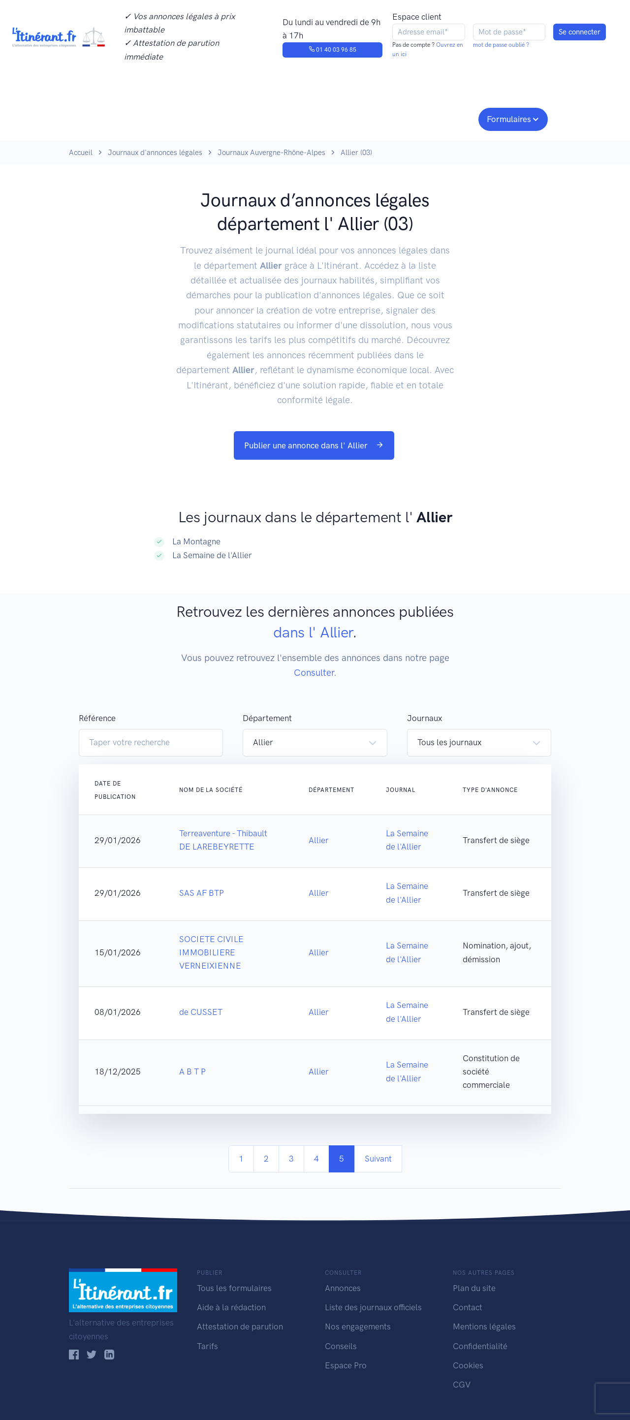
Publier (107, 118)
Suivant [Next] (378, 1159)
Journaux (230, 118)
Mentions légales (484, 1326)
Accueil (81, 152)
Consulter (171, 118)
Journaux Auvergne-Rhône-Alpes (271, 152)
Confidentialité (480, 1346)
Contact (467, 1307)
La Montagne (196, 541)
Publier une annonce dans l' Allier (314, 445)
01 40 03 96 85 (332, 49)
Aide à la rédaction (231, 1307)
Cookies (468, 1365)
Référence (97, 718)
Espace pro (446, 118)
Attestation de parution (240, 1326)
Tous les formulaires (234, 1288)
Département (267, 718)
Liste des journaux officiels (373, 1307)
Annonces (343, 1288)
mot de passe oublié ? (501, 44)
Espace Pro (346, 1365)
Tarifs (207, 1346)
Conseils (386, 118)
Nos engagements (313, 118)
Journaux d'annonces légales (155, 152)
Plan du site (474, 1288)
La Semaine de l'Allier (212, 555)
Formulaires (509, 119)
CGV (462, 1384)
